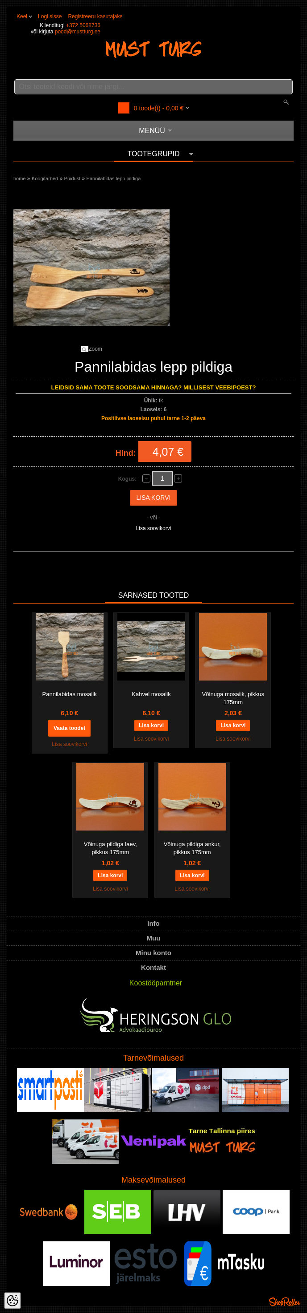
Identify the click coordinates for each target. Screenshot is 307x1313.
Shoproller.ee (284, 1301)
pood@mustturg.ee (77, 31)
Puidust (72, 178)
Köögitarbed (45, 178)
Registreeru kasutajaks (95, 16)
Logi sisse (50, 16)
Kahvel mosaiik (151, 694)
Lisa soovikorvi (153, 528)
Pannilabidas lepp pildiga (114, 178)
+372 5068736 (83, 25)
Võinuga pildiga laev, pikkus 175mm (110, 848)
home (19, 178)
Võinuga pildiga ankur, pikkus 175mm (192, 848)
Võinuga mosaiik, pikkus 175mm (233, 698)
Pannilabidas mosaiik (69, 694)
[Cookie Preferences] (12, 1301)
